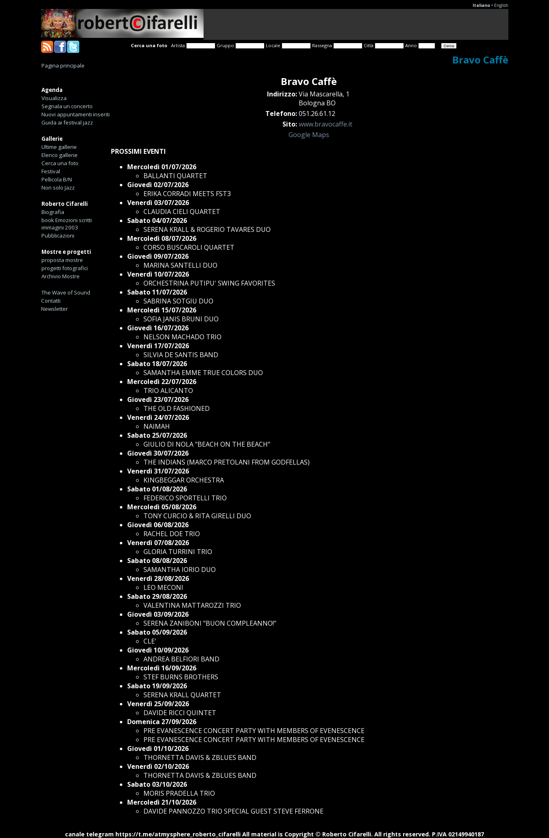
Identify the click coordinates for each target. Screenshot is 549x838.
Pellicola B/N (56, 179)
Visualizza (54, 98)
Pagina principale (63, 65)
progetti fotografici (64, 268)
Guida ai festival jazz (67, 122)
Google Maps (309, 134)
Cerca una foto (59, 163)
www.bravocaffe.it (325, 124)
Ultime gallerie (59, 147)
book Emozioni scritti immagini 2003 (66, 223)
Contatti (51, 300)
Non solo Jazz (58, 187)
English (501, 5)
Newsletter (54, 308)
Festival (50, 171)
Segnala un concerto (67, 106)
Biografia (52, 212)
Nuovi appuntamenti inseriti (75, 114)
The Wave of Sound (65, 292)
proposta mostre (62, 260)
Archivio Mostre (60, 276)
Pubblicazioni (57, 235)
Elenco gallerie (59, 155)
